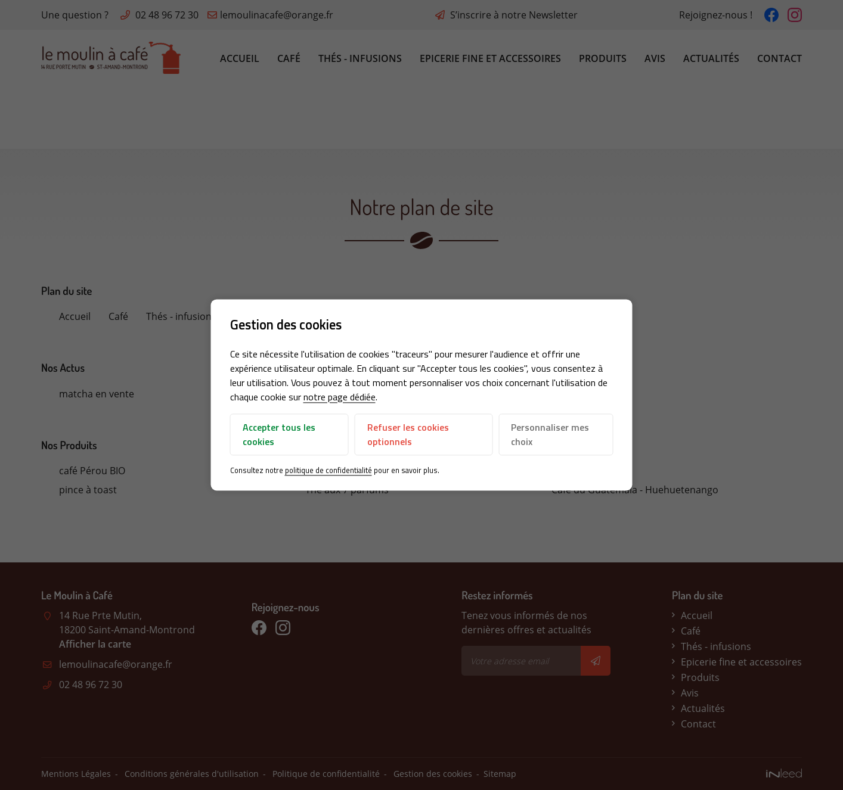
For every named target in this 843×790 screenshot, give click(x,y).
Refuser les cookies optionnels (408, 434)
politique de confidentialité (328, 470)
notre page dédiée (339, 397)
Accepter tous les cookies (279, 434)
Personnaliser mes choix (550, 434)
